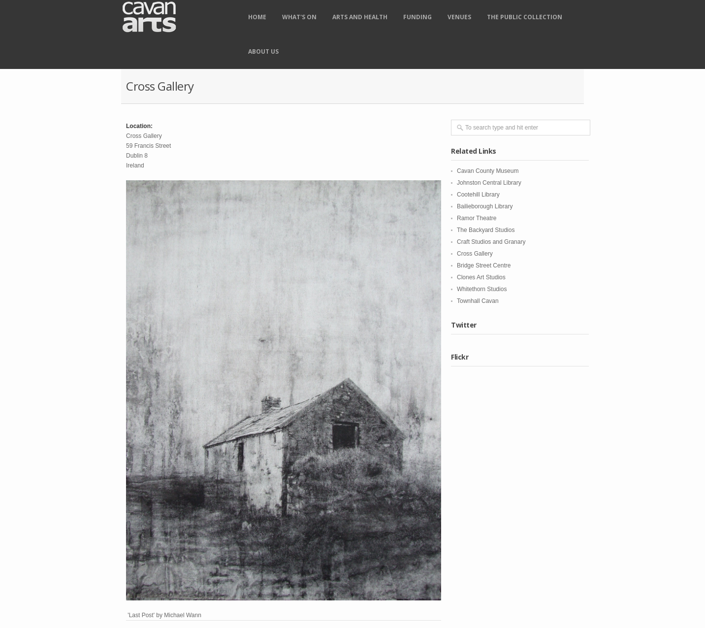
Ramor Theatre (476, 218)
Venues (459, 17)
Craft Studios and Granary (491, 241)
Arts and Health (359, 17)
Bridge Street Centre (484, 265)
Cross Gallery (475, 253)
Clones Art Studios (481, 277)
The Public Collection (524, 17)
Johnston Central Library (489, 182)
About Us (263, 51)
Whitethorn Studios (482, 289)
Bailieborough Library (485, 206)
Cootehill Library (478, 194)
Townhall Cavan (478, 300)
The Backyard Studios (485, 230)
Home (257, 17)
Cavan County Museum (487, 170)
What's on (299, 17)
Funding (417, 17)
